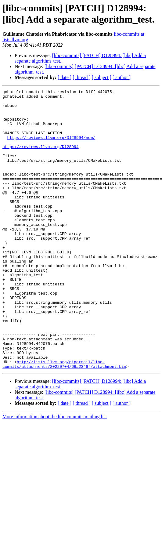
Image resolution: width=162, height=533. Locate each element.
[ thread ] (82, 77)
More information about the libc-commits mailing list (54, 472)
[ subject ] (101, 77)
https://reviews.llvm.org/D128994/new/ (51, 147)
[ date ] (64, 77)
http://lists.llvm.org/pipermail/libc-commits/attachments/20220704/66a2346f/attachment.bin (64, 419)
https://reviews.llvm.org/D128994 (40, 158)
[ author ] (122, 77)
